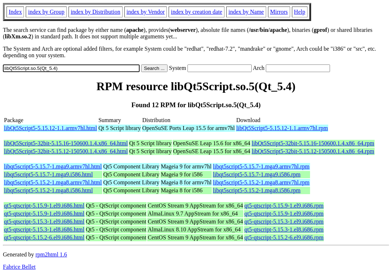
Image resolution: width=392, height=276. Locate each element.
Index (15, 12)
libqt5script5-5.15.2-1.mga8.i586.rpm (256, 190)
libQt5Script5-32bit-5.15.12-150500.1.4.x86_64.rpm (313, 151)
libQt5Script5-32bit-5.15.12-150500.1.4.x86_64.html (66, 151)
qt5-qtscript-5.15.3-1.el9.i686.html (44, 221)
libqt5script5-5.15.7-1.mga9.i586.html (48, 174)
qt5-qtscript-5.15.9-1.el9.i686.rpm (283, 205)
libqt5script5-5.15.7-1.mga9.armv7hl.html (53, 166)
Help (299, 12)
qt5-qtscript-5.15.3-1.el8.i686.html (44, 229)
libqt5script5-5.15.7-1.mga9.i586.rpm (256, 174)
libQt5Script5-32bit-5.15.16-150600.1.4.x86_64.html (66, 143)
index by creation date (196, 12)
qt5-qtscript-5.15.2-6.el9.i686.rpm (283, 237)
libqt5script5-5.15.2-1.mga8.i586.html (48, 190)
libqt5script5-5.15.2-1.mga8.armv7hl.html (53, 182)
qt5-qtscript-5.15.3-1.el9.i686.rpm (283, 221)
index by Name (246, 12)
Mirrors (279, 12)
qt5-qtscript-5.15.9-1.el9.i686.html (44, 205)
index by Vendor (146, 12)
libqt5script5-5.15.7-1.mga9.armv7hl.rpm (261, 166)
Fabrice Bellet (19, 267)
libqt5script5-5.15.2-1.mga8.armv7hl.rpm (261, 182)
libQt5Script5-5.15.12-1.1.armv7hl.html (50, 128)
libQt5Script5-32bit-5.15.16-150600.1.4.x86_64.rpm (313, 143)
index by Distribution (95, 12)
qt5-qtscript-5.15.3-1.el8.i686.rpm (283, 229)
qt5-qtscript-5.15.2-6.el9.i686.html (44, 237)
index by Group (46, 12)
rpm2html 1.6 (51, 254)
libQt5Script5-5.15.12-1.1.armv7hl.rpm (282, 128)
